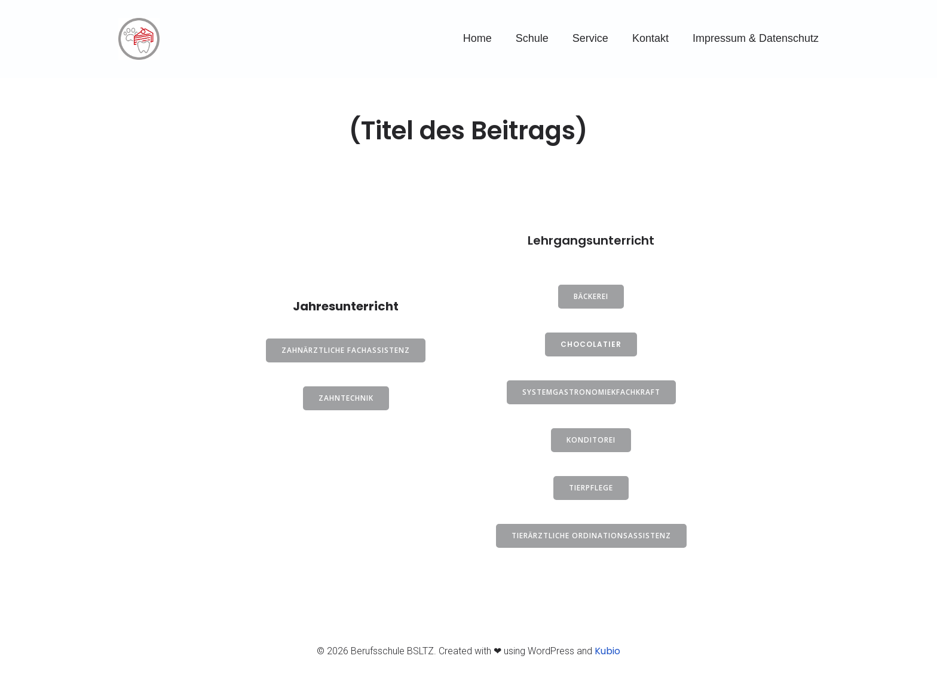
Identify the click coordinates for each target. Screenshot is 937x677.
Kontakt (650, 38)
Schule (532, 38)
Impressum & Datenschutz (756, 38)
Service (590, 38)
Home (477, 38)
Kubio (607, 651)
